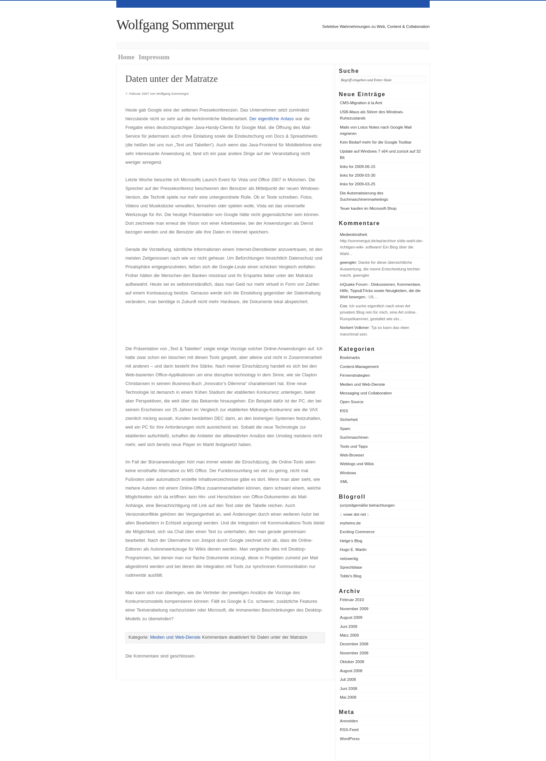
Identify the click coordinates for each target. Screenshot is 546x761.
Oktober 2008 (352, 662)
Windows (348, 473)
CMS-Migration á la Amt (361, 103)
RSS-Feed (349, 730)
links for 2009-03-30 (357, 175)
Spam (345, 428)
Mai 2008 (348, 697)
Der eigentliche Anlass (271, 118)
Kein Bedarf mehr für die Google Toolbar (376, 142)
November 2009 (354, 609)
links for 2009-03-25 (357, 184)
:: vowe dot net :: (354, 514)
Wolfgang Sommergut (175, 24)
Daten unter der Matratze (171, 79)
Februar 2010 (352, 600)
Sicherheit (349, 419)
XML (344, 481)
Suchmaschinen (354, 437)
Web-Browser (352, 455)
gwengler (348, 262)
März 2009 (349, 635)
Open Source (352, 402)
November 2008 (354, 653)
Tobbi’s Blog (350, 576)
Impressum (154, 57)
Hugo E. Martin (353, 549)
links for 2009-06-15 (357, 166)
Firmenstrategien (355, 375)
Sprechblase (351, 567)
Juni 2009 (348, 626)
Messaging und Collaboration (366, 393)
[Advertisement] (206, 325)
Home (126, 57)
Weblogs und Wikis (357, 464)
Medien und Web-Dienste (362, 384)
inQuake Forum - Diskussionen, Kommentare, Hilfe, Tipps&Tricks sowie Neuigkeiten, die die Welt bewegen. (380, 290)
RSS (344, 411)
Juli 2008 (348, 679)
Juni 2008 (348, 688)
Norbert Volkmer (354, 327)
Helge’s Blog (351, 541)
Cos (343, 306)
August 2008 (351, 671)
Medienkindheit (353, 234)
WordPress (350, 739)
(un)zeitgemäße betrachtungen (367, 505)
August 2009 (351, 617)
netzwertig (349, 558)
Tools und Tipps (354, 446)
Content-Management (359, 366)
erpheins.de (350, 523)
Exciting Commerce (357, 532)
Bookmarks (350, 357)
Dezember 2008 (354, 644)
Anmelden (349, 721)
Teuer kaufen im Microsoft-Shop (368, 208)
